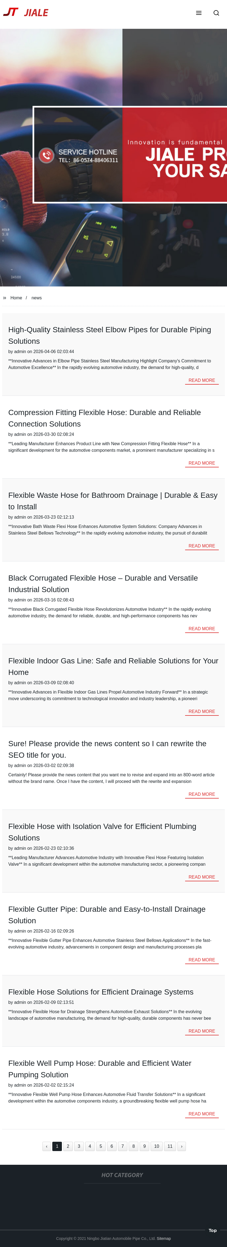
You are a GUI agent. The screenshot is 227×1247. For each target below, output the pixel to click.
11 (170, 1146)
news (36, 298)
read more (202, 380)
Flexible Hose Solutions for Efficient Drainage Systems (100, 992)
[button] (199, 13)
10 (156, 1146)
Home (16, 298)
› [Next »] (181, 1146)
